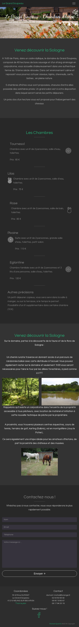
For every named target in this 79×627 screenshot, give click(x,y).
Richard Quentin (55, 624)
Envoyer (39, 573)
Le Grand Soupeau (12, 3)
